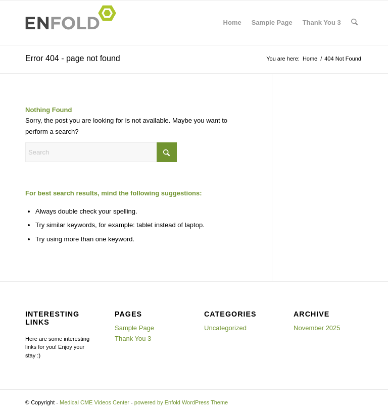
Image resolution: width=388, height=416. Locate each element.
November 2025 (317, 328)
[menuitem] (354, 23)
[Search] (354, 23)
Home (232, 22)
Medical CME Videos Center (94, 402)
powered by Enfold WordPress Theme (181, 402)
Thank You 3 (322, 22)
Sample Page (272, 22)
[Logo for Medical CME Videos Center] (73, 23)
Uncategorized (225, 328)
